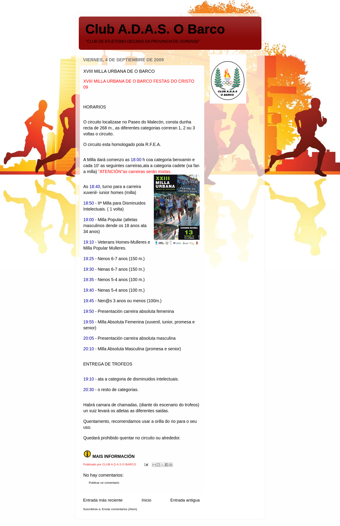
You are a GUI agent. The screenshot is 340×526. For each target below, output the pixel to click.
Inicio (146, 500)
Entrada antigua (185, 500)
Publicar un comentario (104, 482)
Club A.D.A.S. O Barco (155, 29)
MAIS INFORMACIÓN (113, 456)
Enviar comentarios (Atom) (119, 509)
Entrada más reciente (103, 500)
